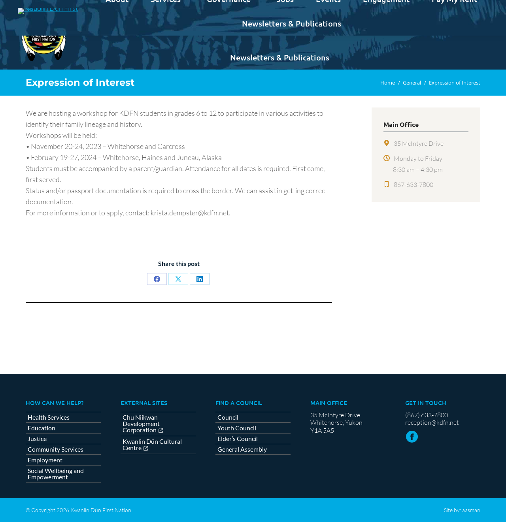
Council (227, 417)
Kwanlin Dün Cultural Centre (152, 444)
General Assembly (242, 449)
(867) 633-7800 (426, 415)
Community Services (55, 449)
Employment (45, 460)
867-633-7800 (413, 184)
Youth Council (236, 428)
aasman (471, 510)
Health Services (49, 417)
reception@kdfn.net (432, 422)
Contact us (460, 7)
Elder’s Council (237, 438)
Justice (37, 438)
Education (41, 428)
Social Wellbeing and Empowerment (56, 473)
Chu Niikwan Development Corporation (141, 423)
